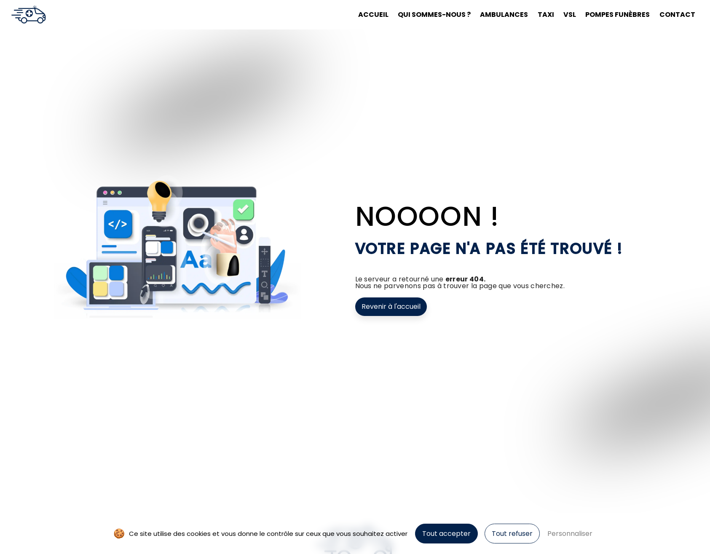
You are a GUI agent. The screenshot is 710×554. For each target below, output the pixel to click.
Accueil (373, 14)
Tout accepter (446, 533)
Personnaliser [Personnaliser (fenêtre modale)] (569, 533)
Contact (677, 14)
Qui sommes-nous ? (434, 14)
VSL (569, 14)
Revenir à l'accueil (391, 306)
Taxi (546, 14)
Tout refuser (512, 533)
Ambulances (504, 14)
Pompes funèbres (617, 14)
